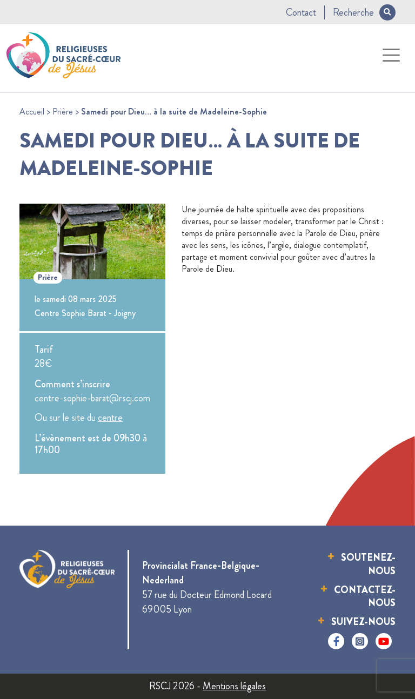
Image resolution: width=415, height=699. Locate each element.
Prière (62, 111)
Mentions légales (234, 686)
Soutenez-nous (368, 564)
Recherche (364, 12)
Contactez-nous (365, 596)
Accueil (31, 111)
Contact (301, 12)
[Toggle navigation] (391, 55)
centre (110, 418)
